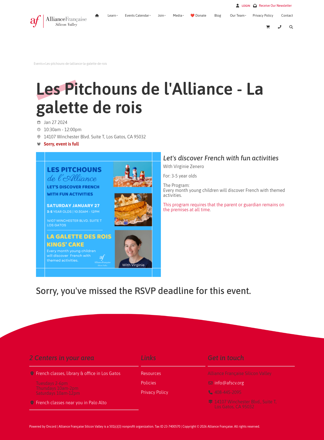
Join (161, 15)
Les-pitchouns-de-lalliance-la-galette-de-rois (76, 63)
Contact (287, 15)
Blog (217, 15)
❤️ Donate (198, 15)
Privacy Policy (263, 15)
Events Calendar (137, 15)
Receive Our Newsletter (275, 5)
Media (177, 15)
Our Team (237, 15)
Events (38, 63)
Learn (112, 15)
